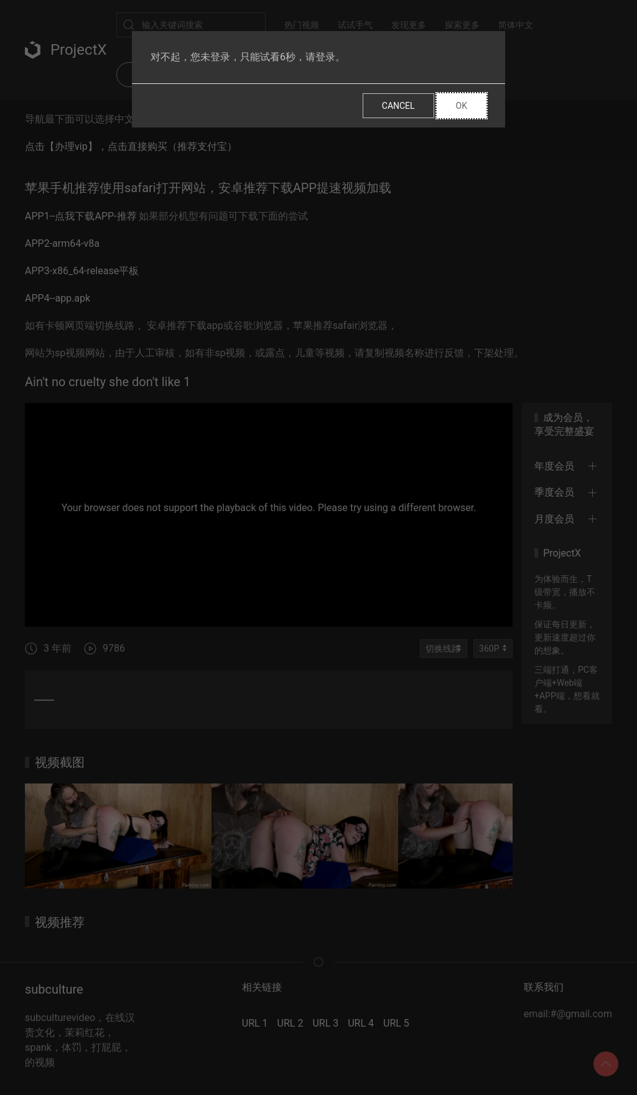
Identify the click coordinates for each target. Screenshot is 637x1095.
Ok (461, 106)
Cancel (398, 106)
